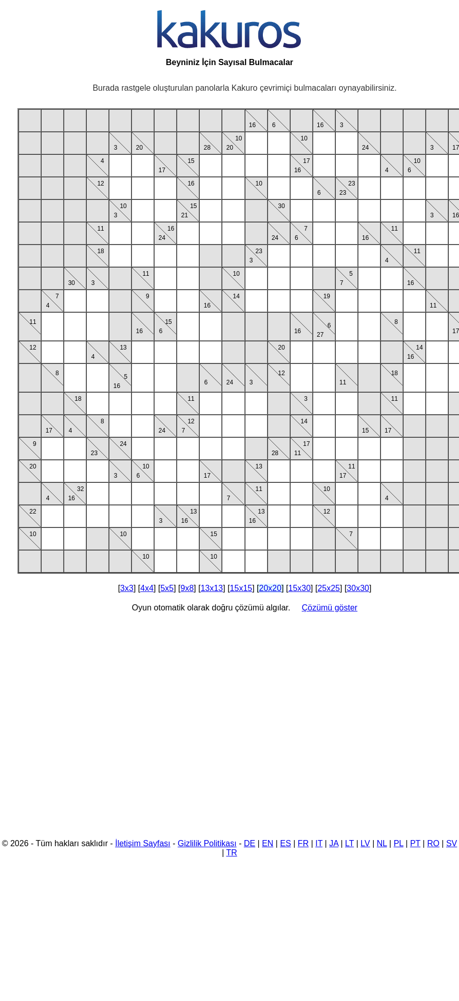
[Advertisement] (96, 727)
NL (382, 843)
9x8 (187, 588)
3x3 (126, 588)
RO (433, 843)
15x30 (299, 588)
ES (285, 843)
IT (318, 843)
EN (267, 843)
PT (415, 843)
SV (451, 843)
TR (231, 852)
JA (333, 843)
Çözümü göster (330, 607)
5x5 (167, 588)
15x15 (241, 588)
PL (399, 843)
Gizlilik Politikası (207, 843)
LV (365, 843)
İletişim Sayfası (142, 843)
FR (303, 843)
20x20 (270, 588)
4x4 (147, 588)
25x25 (328, 588)
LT (349, 843)
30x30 (358, 588)
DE (249, 843)
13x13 (212, 588)
